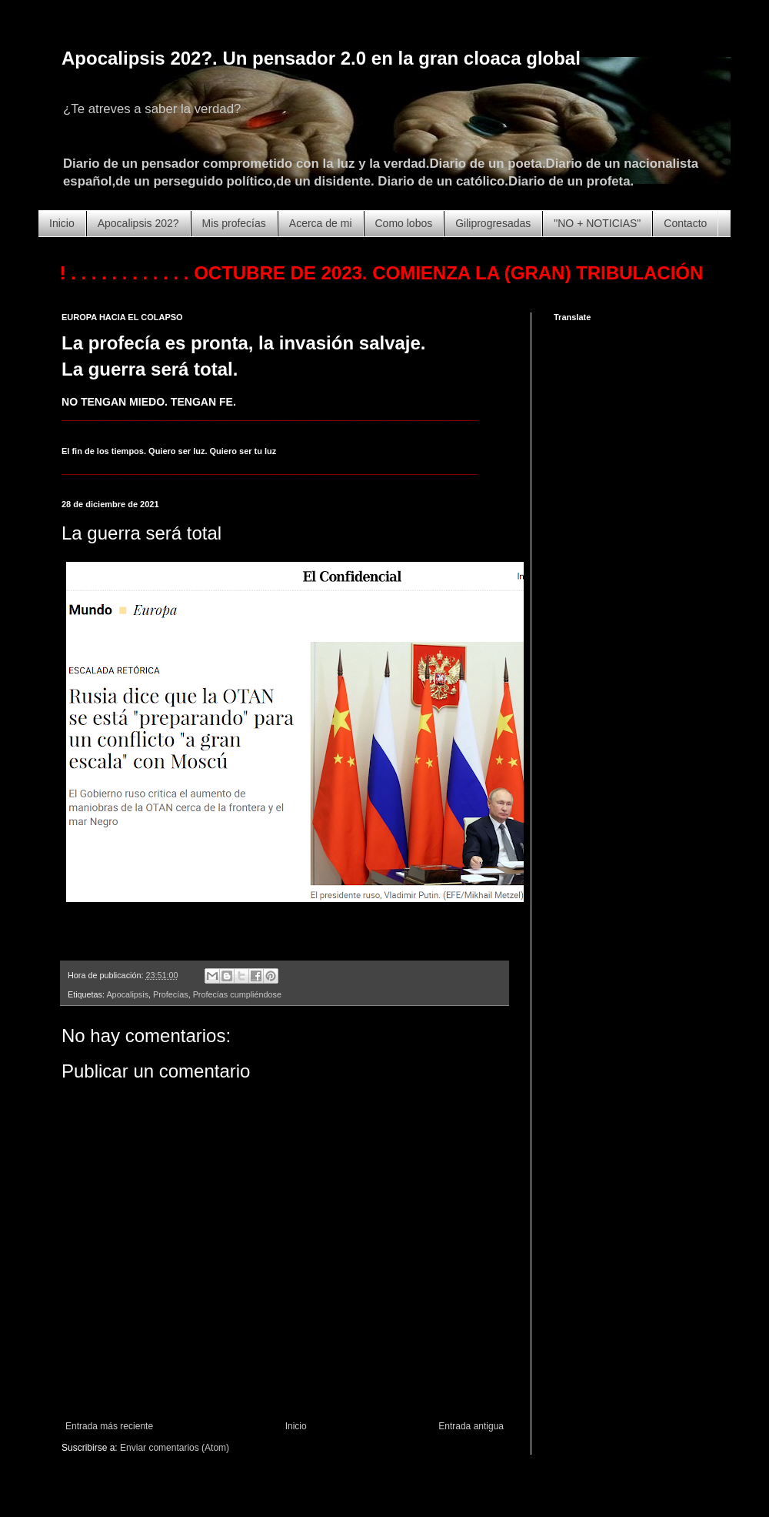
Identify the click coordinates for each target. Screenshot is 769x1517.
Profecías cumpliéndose (237, 994)
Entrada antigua (471, 1426)
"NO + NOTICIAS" (597, 223)
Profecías (170, 994)
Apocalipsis (127, 994)
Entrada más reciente (109, 1426)
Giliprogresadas (493, 223)
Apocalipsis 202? (138, 223)
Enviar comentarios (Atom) (174, 1447)
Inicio (62, 223)
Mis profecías (234, 223)
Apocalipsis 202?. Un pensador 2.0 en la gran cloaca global (321, 58)
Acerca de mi (320, 223)
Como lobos (404, 223)
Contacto (685, 223)
